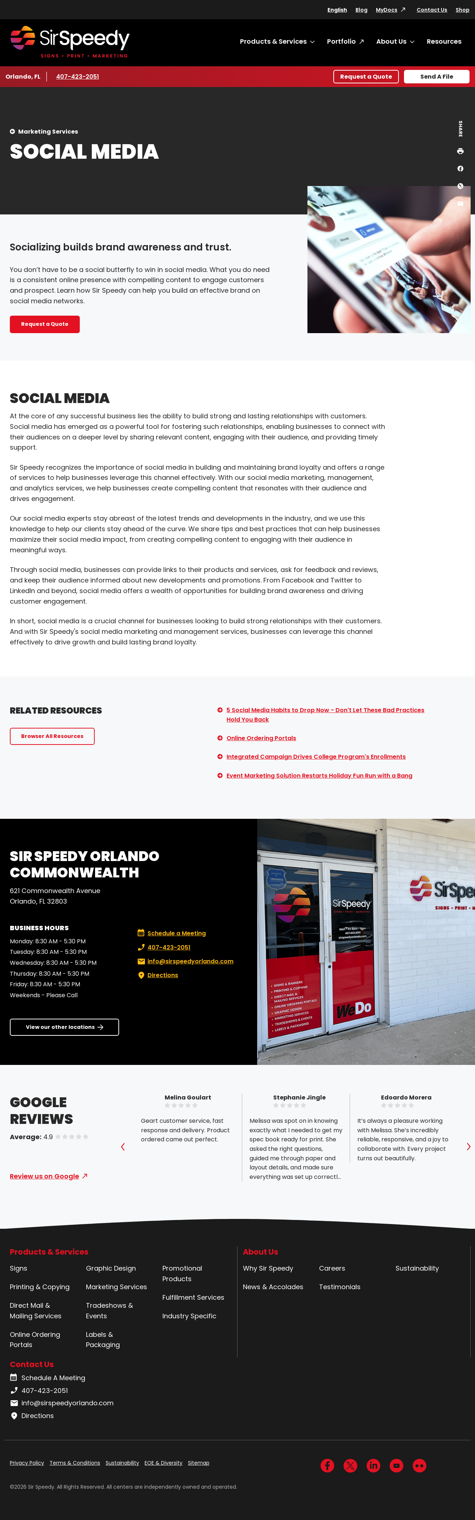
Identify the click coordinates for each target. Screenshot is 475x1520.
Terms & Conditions (75, 1462)
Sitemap (198, 1462)
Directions (157, 975)
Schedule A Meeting (47, 1378)
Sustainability (417, 1268)
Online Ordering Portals (261, 738)
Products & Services (273, 41)
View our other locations (60, 1027)
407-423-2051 (77, 76)
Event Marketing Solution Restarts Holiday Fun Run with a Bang (319, 775)
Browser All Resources (52, 736)
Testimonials (340, 1286)
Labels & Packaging (103, 1340)
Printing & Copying (40, 1286)
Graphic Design (111, 1268)
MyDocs (386, 9)
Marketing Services (48, 131)
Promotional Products (182, 1273)
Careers (332, 1268)
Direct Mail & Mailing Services (36, 1310)
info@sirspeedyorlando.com (184, 961)
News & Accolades (273, 1286)
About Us (391, 41)
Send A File (436, 76)
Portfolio (341, 41)
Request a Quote (366, 76)
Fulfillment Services (193, 1297)
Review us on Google (44, 1176)
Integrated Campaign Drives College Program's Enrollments (316, 757)
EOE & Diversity (163, 1462)
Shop (463, 9)
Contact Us (432, 9)
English (337, 9)
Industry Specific (189, 1315)
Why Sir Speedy (268, 1268)
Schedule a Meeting (171, 933)
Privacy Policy (27, 1462)
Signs (18, 1268)
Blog (362, 9)
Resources (444, 41)
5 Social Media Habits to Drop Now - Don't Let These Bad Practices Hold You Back (325, 715)
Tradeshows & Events (109, 1310)
